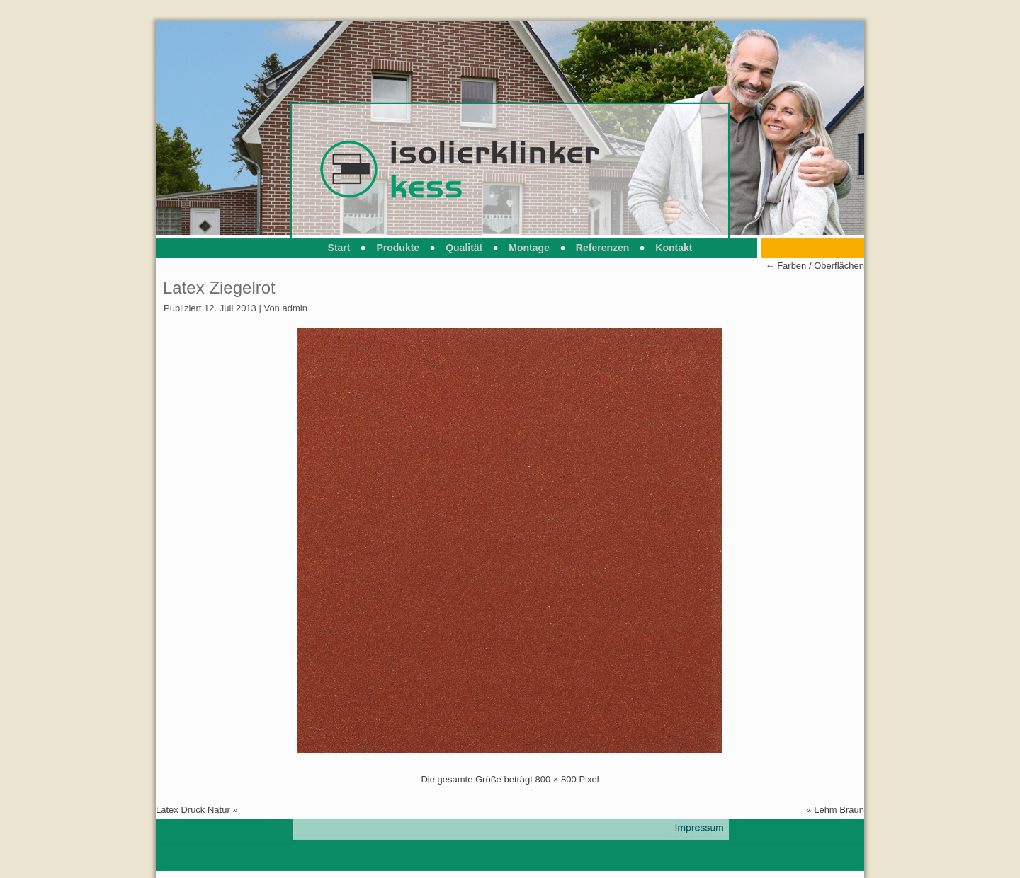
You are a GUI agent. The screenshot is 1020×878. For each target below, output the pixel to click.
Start (339, 247)
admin (294, 308)
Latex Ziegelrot (219, 287)
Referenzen (602, 247)
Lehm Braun (839, 809)
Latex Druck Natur (193, 809)
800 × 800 (556, 779)
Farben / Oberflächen (815, 265)
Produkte (397, 247)
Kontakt (673, 247)
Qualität (464, 247)
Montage (529, 247)
